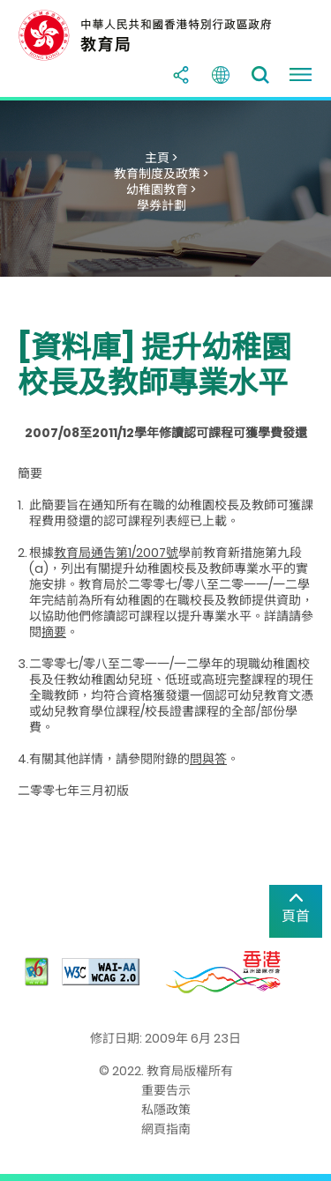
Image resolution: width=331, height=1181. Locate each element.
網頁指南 (166, 1129)
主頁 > (161, 158)
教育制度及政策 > (161, 174)
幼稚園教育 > (161, 189)
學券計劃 (161, 205)
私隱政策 (166, 1109)
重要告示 (166, 1090)
